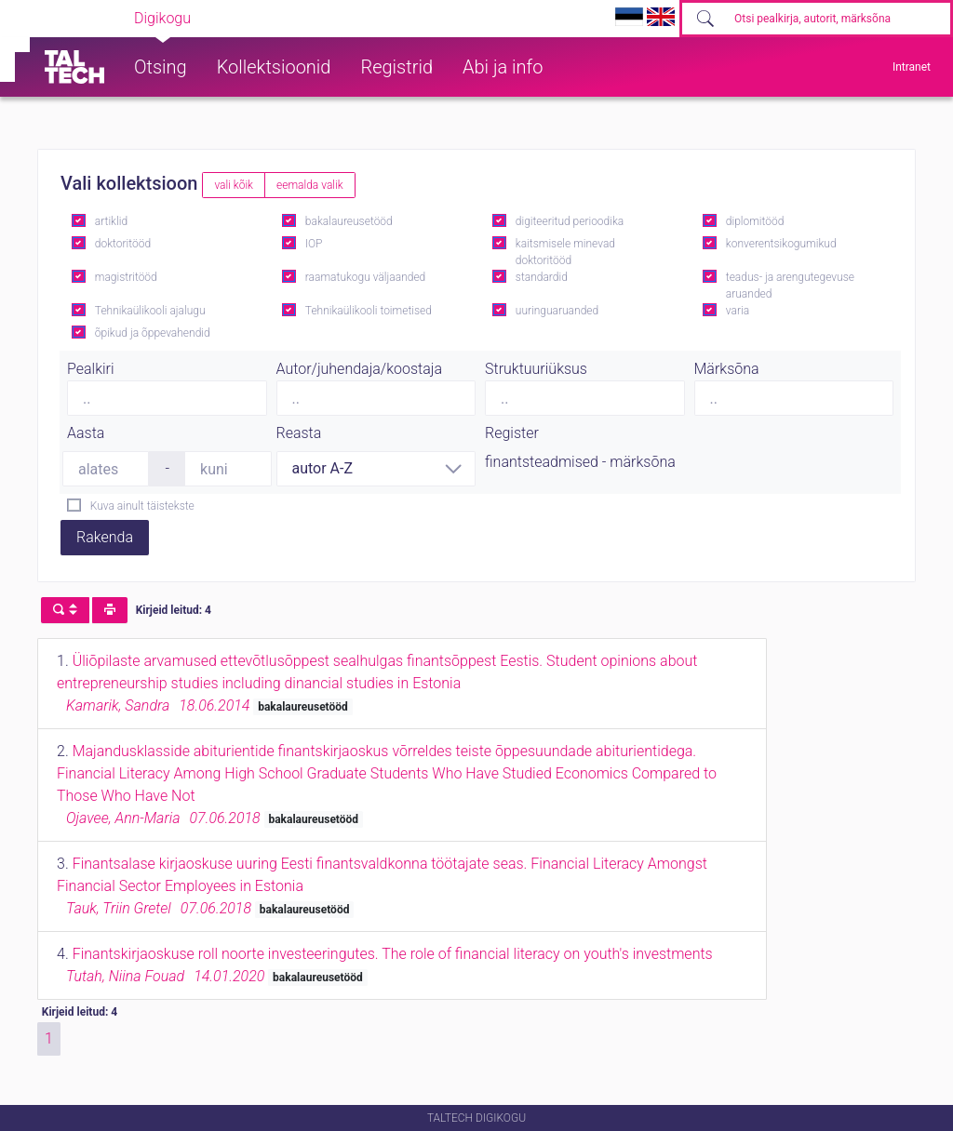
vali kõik (233, 185)
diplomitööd (755, 221)
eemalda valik (309, 185)
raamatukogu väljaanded (365, 277)
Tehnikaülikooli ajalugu (150, 310)
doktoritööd (123, 243)
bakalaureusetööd (349, 221)
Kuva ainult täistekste (142, 505)
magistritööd (126, 277)
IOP (314, 243)
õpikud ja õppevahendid (152, 332)
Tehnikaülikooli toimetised (368, 310)
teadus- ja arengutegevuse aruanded (790, 285)
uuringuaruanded (557, 310)
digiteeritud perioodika (570, 221)
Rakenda (104, 537)
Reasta (299, 433)
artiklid (111, 221)
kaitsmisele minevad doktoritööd (565, 252)
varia (737, 310)
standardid (542, 277)
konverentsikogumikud (781, 243)
